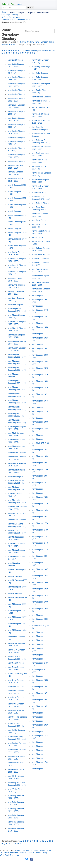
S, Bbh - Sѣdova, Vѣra (29, 42)
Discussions (43, 12)
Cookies (23, 853)
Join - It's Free (8, 4)
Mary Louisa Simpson (16, 90)
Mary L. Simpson (14, 228)
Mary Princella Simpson (41, 97)
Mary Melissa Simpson (17, 520)
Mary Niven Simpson (16, 663)
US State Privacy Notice (9, 853)
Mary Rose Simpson (40, 220)
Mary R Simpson (38, 237)
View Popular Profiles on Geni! (40, 50)
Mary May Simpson (15, 476)
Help (17, 855)
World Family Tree (7, 855)
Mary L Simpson (14, 211)
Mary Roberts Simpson (41, 203)
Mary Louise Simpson (16, 138)
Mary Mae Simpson (15, 304)
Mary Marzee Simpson (17, 453)
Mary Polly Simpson (40, 73)
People (21, 12)
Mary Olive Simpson (16, 687)
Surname (34, 850)
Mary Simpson (37, 295)
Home (12, 12)
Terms (42, 850)
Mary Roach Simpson (40, 193)
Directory (25, 850)
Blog (45, 853)
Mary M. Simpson (15, 576)
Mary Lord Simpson (15, 60)
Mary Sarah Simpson (40, 259)
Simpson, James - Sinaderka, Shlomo (17, 20)
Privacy (49, 850)
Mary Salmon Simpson (41, 255)
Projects (31, 12)
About (17, 850)
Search (30, 7)
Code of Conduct (34, 853)
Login (19, 4)
